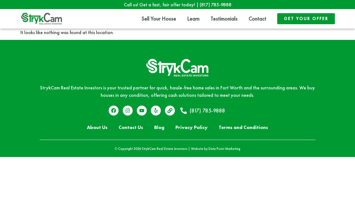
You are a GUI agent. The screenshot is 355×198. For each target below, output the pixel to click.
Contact (257, 18)
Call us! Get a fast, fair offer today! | (177, 4)
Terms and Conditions (243, 127)
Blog (159, 127)
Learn (193, 18)
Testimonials (223, 18)
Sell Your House (159, 18)
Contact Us (131, 127)
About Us (97, 127)
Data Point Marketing (224, 148)
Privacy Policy (191, 127)
